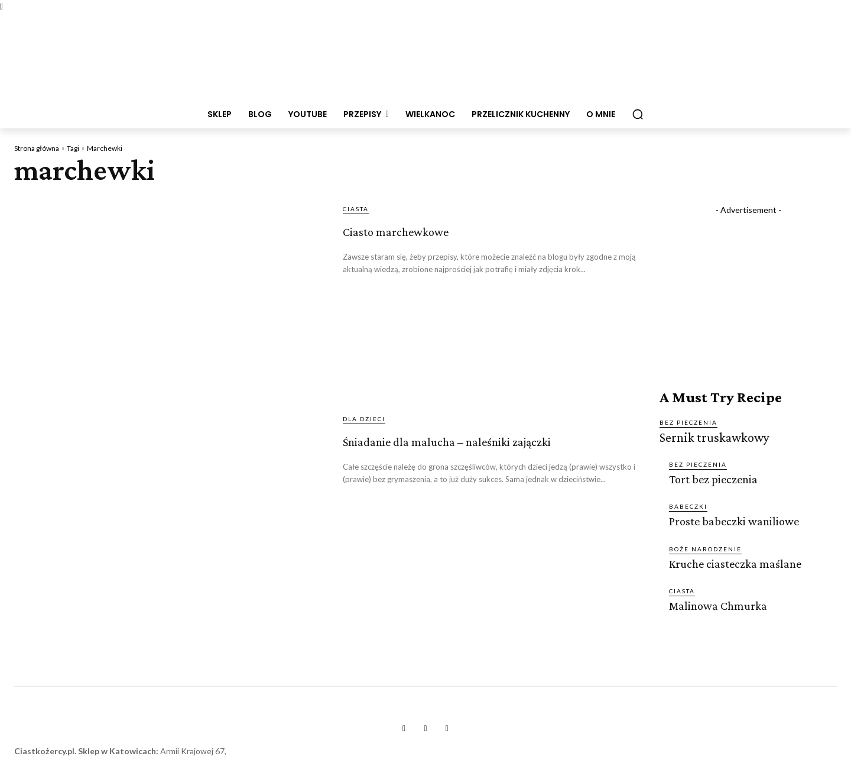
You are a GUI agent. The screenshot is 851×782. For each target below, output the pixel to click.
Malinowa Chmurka (715, 602)
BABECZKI (688, 504)
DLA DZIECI (364, 418)
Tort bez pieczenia (710, 477)
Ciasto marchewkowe (444, 228)
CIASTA (356, 208)
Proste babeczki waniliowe (729, 518)
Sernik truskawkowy (708, 437)
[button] (637, 114)
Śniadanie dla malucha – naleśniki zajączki (456, 449)
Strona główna (36, 148)
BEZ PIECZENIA (688, 422)
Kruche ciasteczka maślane (731, 560)
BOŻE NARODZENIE (705, 546)
